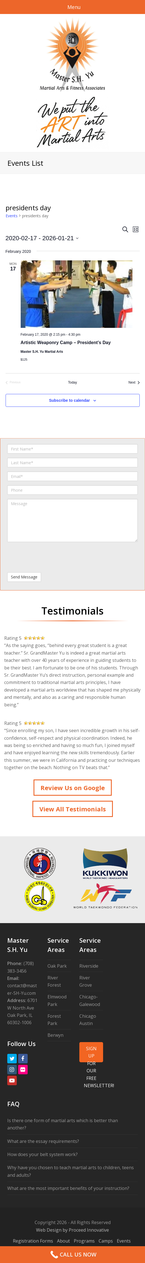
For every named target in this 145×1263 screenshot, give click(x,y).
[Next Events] (134, 382)
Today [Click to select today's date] (72, 382)
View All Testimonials (72, 809)
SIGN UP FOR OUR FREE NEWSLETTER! (93, 1053)
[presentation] (49, 557)
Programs (84, 1241)
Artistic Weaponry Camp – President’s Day (66, 342)
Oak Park (57, 966)
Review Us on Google (73, 787)
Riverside (88, 966)
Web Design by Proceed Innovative (72, 1230)
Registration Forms (33, 1241)
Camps (106, 1241)
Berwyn (55, 1035)
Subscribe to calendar (69, 400)
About (63, 1241)
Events (12, 215)
